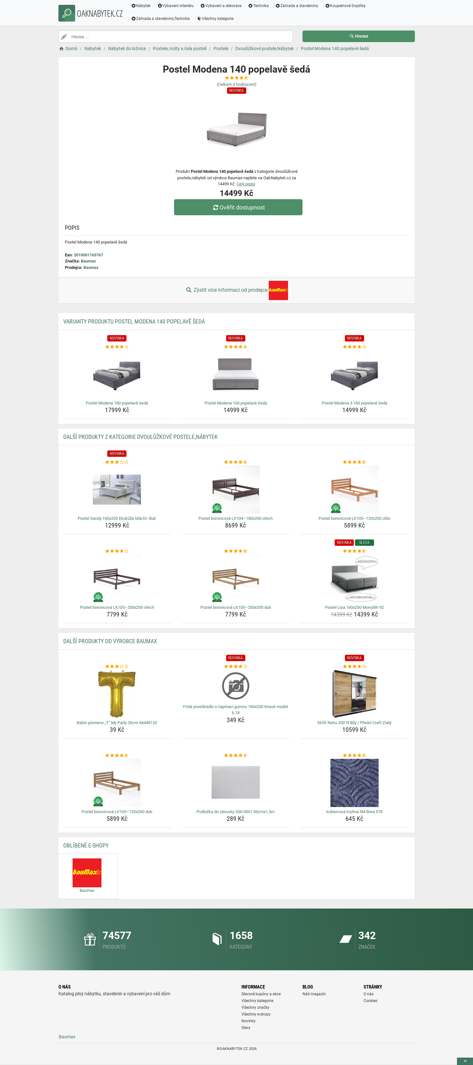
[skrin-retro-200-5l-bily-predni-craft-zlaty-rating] (354, 666)
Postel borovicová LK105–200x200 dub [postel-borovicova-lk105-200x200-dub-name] (235, 607)
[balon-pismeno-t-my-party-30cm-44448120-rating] (117, 666)
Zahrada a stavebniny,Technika (160, 18)
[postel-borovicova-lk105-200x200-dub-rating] (235, 551)
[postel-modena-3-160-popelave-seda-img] (354, 374)
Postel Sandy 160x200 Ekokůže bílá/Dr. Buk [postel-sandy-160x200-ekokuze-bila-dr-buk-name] (117, 518)
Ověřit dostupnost (238, 207)
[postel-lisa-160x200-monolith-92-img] (354, 579)
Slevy (245, 1027)
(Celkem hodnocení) (237, 84)
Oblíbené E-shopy (86, 845)
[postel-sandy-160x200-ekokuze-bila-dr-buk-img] (117, 490)
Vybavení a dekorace (220, 6)
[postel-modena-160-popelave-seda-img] (235, 374)
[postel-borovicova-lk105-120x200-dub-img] (117, 783)
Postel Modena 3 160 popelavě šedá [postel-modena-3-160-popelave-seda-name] (354, 403)
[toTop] (465, 1061)
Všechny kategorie (214, 18)
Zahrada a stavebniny (297, 6)
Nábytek (141, 6)
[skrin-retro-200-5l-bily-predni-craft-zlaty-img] (354, 694)
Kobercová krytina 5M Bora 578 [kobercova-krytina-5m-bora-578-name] (354, 811)
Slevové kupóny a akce (261, 994)
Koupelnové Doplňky (345, 6)
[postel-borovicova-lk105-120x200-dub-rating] (117, 755)
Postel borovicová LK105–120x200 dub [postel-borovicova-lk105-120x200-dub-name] (117, 811)
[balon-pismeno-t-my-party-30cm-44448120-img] (117, 694)
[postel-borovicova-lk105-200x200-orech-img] (117, 579)
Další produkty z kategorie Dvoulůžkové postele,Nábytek (140, 436)
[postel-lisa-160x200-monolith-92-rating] (354, 551)
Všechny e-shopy (256, 1014)
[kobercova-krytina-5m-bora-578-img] (354, 783)
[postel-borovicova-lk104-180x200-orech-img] (235, 490)
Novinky (248, 1021)
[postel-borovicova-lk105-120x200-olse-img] (354, 490)
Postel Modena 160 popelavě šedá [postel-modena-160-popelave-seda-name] (236, 403)
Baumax (88, 261)
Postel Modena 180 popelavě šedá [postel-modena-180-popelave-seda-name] (117, 403)
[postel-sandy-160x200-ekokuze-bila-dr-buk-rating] (117, 462)
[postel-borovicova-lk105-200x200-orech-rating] (117, 551)
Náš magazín (314, 994)
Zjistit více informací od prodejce (236, 290)
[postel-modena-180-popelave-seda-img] (117, 374)
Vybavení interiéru (175, 6)
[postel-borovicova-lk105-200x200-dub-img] (235, 579)
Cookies (370, 1000)
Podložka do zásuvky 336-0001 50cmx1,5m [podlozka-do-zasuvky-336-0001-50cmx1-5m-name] (236, 811)
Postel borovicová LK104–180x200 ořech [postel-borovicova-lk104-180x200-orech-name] (235, 518)
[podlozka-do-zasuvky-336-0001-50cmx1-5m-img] (235, 783)
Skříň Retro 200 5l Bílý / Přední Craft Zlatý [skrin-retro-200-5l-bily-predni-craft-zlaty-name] (354, 722)
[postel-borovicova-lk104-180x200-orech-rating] (235, 462)
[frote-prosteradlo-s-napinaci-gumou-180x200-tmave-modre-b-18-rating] (235, 666)
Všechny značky (255, 1007)
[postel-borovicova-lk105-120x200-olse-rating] (354, 462)
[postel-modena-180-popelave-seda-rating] (117, 347)
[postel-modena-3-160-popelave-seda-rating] (354, 347)
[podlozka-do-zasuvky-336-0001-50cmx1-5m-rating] (235, 755)
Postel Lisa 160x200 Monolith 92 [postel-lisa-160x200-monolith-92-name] (354, 607)
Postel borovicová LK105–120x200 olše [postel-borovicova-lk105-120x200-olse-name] (354, 518)
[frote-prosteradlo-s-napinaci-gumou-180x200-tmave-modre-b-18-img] (235, 686)
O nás (368, 994)
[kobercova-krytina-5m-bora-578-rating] (354, 755)
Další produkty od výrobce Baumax (110, 641)
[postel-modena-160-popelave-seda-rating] (235, 347)
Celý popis (246, 184)
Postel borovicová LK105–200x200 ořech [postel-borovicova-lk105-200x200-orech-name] (117, 607)
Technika (258, 6)
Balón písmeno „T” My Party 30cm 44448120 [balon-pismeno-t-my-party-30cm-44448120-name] (117, 722)
